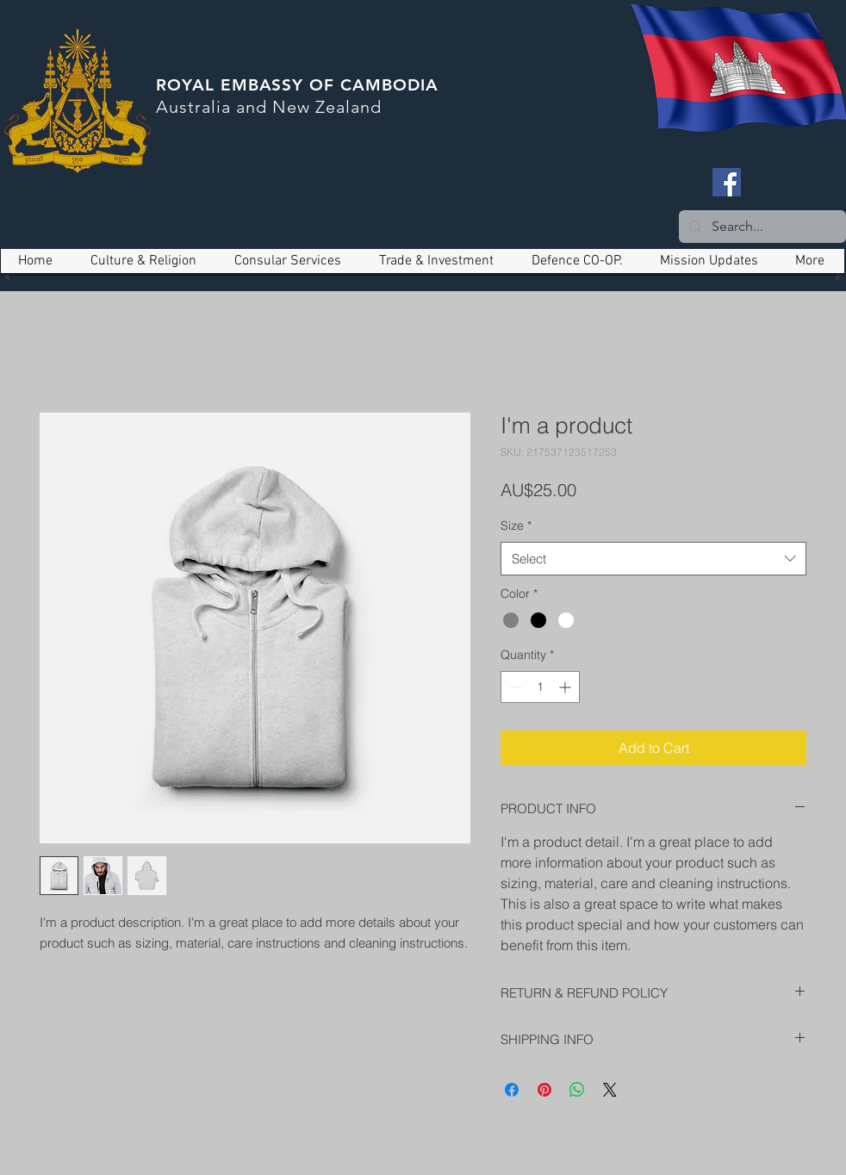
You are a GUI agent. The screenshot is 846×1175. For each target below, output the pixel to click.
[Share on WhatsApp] (577, 1089)
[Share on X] (610, 1089)
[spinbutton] (540, 687)
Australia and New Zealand (269, 106)
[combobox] (653, 558)
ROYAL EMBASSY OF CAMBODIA (297, 85)
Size (516, 525)
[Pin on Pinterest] (544, 1089)
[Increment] (566, 687)
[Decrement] (514, 687)
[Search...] (761, 226)
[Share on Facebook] (511, 1089)
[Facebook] (726, 182)
